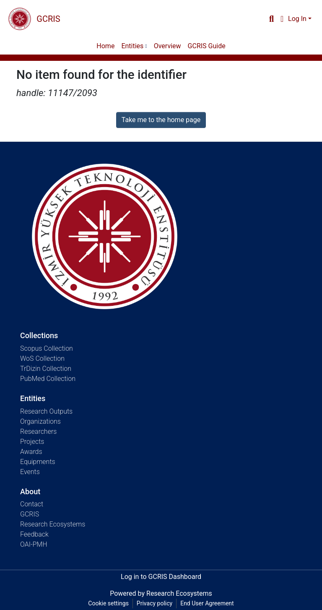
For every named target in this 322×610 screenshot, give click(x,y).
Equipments (37, 462)
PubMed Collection (47, 379)
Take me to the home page (161, 120)
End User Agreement (207, 603)
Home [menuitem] (105, 46)
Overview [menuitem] (167, 46)
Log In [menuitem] (297, 19)
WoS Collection (42, 358)
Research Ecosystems (52, 524)
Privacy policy (154, 603)
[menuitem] (282, 19)
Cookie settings (108, 603)
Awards (31, 452)
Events (30, 472)
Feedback (34, 534)
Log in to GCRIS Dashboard (161, 577)
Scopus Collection (46, 348)
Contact (31, 504)
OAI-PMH (33, 544)
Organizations (40, 421)
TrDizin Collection (45, 369)
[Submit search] (271, 19)
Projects (32, 442)
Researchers (38, 431)
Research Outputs (46, 411)
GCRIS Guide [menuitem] (207, 46)
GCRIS (29, 514)
